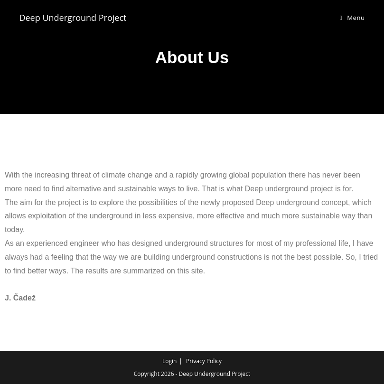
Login (169, 361)
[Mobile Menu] (352, 17)
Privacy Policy (204, 361)
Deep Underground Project (72, 17)
